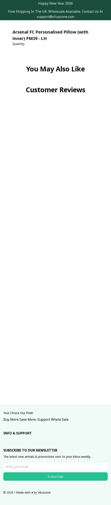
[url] (55, 16)
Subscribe (55, 476)
